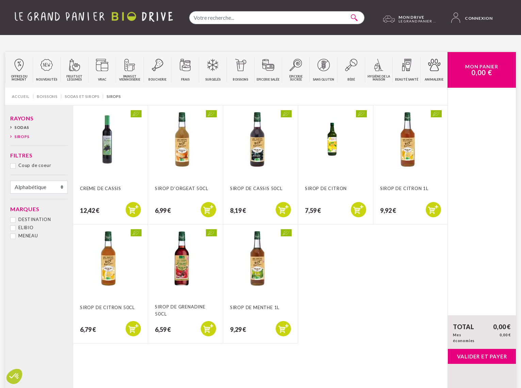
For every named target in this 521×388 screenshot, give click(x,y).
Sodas (22, 127)
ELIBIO (26, 227)
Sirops (22, 136)
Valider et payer (482, 356)
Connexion (472, 18)
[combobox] (277, 17)
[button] (14, 376)
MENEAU (28, 235)
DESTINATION (34, 219)
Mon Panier (481, 70)
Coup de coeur (34, 165)
